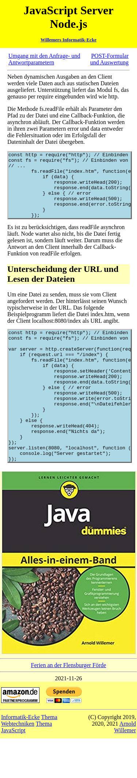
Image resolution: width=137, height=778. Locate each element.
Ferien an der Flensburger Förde (68, 705)
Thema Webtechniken (29, 759)
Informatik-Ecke (20, 756)
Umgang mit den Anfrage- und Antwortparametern (44, 59)
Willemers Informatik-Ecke (68, 39)
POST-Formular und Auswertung (109, 59)
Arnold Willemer (125, 766)
